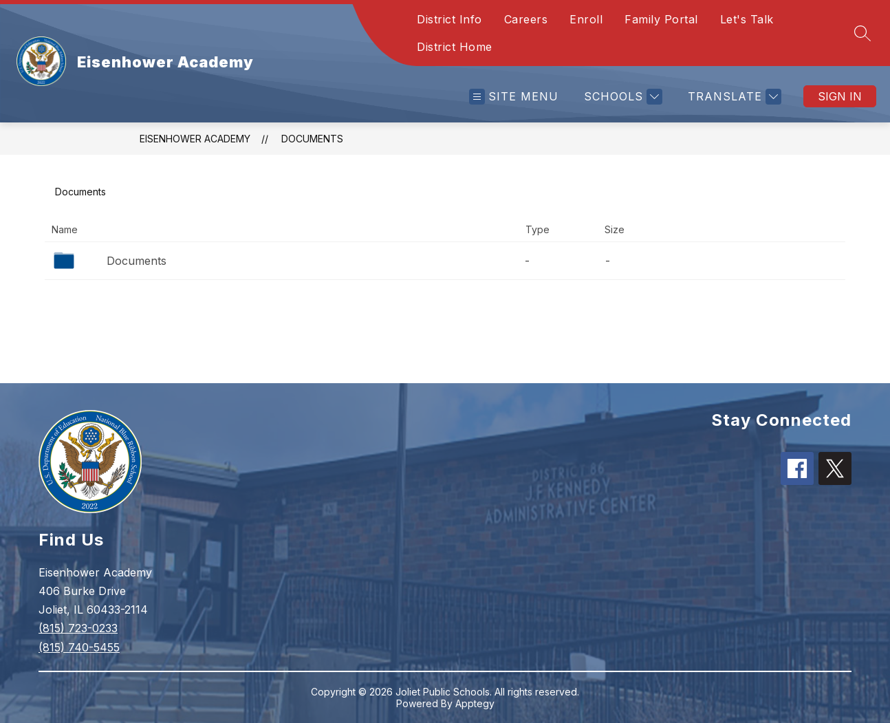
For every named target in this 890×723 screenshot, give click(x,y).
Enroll (586, 19)
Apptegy (475, 703)
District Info (449, 19)
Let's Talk (747, 19)
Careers (526, 19)
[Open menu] (513, 96)
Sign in (840, 96)
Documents (312, 138)
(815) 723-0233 (78, 628)
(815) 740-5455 (79, 647)
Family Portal (661, 19)
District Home (454, 47)
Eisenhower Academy (195, 138)
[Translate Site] (732, 96)
